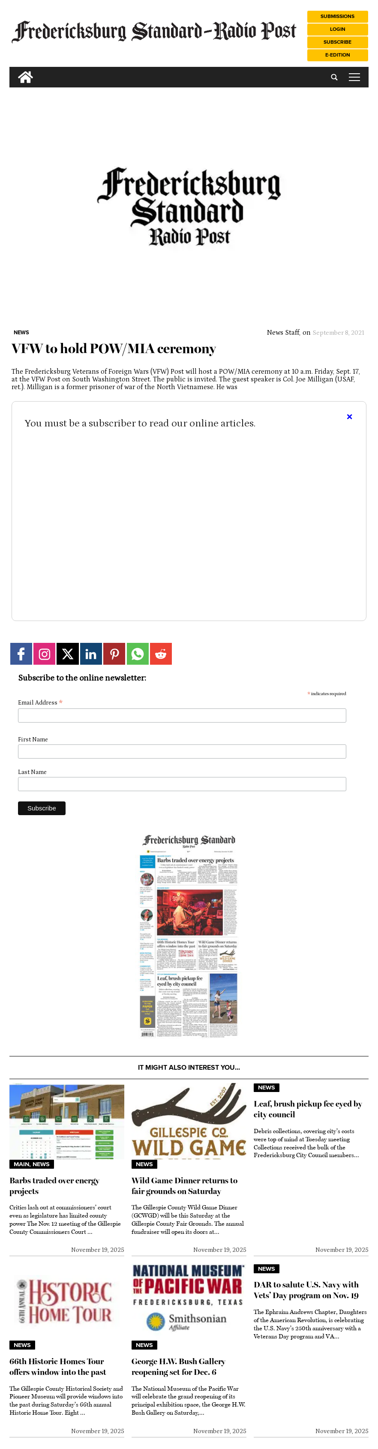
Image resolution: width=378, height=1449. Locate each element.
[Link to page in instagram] (44, 654)
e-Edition (337, 55)
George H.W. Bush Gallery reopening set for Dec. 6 (178, 1366)
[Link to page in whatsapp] (138, 654)
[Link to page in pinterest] (114, 654)
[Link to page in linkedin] (91, 654)
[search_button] (12, 70)
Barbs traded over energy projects (54, 1186)
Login (337, 29)
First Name (33, 739)
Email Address (40, 703)
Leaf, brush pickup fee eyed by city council (308, 1109)
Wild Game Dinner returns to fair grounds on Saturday (184, 1186)
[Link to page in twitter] (67, 654)
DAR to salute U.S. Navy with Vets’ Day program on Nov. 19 (306, 1290)
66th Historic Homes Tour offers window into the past (57, 1366)
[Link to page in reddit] (161, 654)
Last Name (32, 772)
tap (354, 77)
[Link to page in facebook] (21, 654)
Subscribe (337, 42)
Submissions (337, 16)
